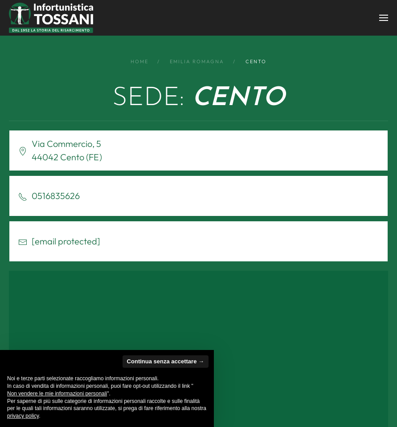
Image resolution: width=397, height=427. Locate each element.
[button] (383, 18)
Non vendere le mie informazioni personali (57, 393)
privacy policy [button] (23, 416)
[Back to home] (51, 18)
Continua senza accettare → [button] (165, 361)
